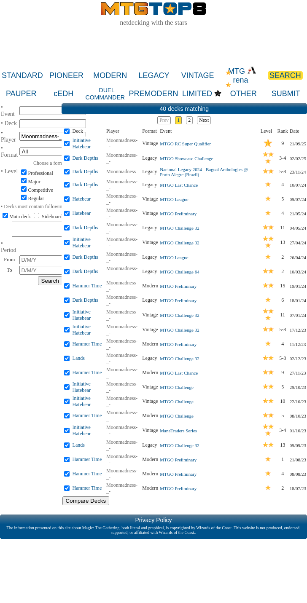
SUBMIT (286, 93)
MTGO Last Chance (179, 185)
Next (204, 120)
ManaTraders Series (178, 430)
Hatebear (82, 199)
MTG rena (242, 75)
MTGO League (174, 199)
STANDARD (22, 75)
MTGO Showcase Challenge (186, 158)
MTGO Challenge (177, 387)
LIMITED (197, 93)
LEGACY (153, 75)
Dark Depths (85, 158)
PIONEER (66, 75)
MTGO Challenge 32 (179, 227)
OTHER (243, 93)
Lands (79, 358)
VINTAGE (197, 75)
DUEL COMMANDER (105, 94)
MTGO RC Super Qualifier (185, 143)
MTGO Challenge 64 (179, 271)
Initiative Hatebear (82, 143)
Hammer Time (87, 286)
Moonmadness (121, 171)
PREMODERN (153, 93)
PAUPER (21, 93)
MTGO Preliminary (178, 213)
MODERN (110, 75)
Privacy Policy (153, 520)
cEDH (63, 93)
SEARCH (285, 75)
